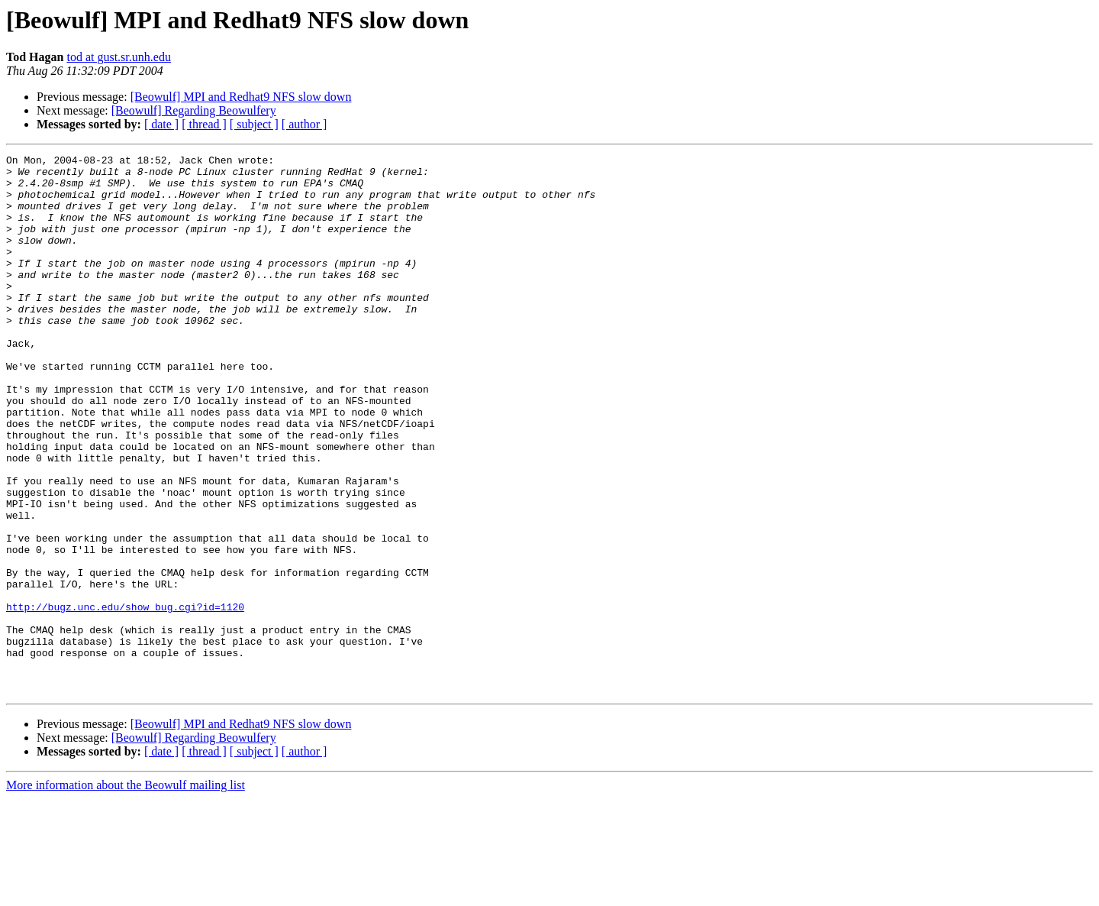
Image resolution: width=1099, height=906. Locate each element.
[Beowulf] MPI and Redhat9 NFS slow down (241, 96)
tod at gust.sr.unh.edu (118, 56)
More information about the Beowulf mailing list (125, 892)
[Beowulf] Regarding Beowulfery (193, 110)
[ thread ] (204, 124)
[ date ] (161, 124)
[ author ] (304, 124)
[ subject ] (254, 124)
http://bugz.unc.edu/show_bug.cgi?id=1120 (125, 698)
